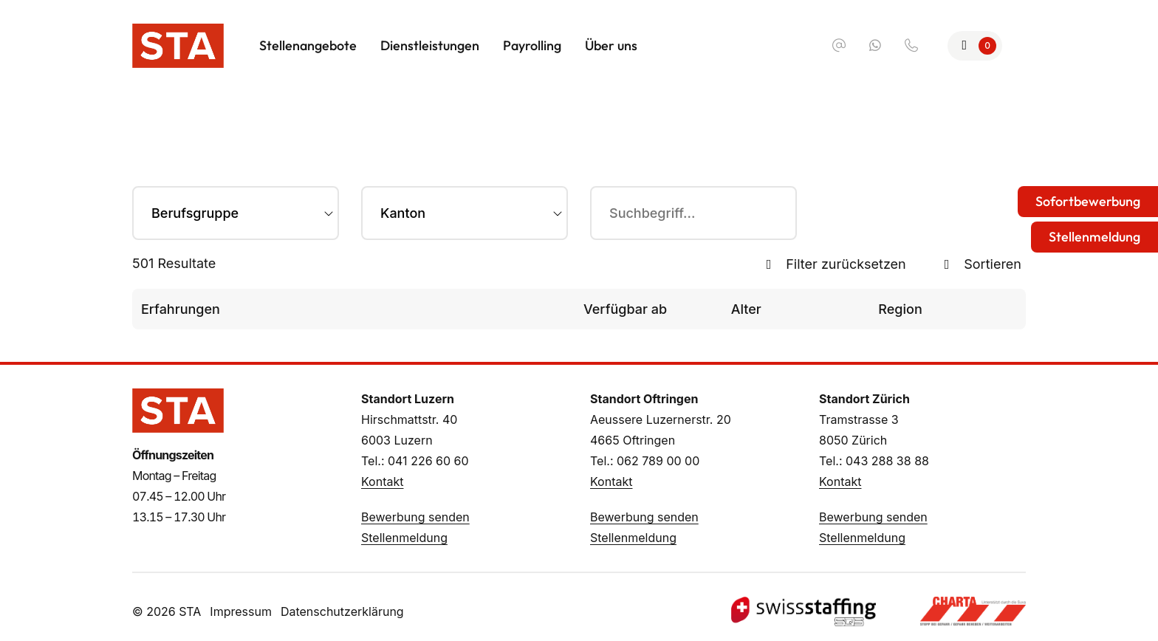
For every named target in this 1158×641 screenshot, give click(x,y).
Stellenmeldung (404, 537)
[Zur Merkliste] (975, 46)
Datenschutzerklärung (342, 611)
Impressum (241, 611)
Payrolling (532, 45)
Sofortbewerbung (1087, 201)
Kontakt (382, 481)
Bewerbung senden (415, 517)
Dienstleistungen (429, 45)
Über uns (611, 45)
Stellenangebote (308, 45)
